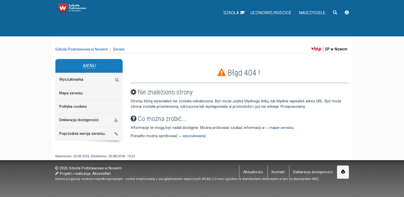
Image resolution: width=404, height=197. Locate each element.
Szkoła (219, 23)
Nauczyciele (308, 23)
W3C (315, 178)
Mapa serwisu (70, 93)
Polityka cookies (73, 106)
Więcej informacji (252, 189)
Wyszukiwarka (89, 79)
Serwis (118, 49)
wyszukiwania (192, 136)
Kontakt (278, 171)
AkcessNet (101, 173)
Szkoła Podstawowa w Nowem (81, 49)
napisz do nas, (70, 5)
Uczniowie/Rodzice (261, 23)
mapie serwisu (280, 128)
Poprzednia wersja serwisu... (89, 133)
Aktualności (253, 171)
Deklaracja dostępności (89, 120)
